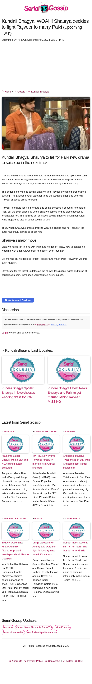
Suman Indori (72, 518)
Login (5, 332)
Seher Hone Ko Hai (13, 632)
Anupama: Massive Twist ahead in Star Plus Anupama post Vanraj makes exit (76, 461)
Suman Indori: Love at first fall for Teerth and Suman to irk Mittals (75, 546)
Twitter (67, 661)
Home (7, 91)
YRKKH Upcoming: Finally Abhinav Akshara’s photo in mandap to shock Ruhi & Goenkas (15, 550)
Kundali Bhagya (38, 91)
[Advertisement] (46, 65)
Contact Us (52, 661)
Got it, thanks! (58, 324)
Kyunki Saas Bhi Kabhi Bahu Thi (34, 627)
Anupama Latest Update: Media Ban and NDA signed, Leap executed (15, 461)
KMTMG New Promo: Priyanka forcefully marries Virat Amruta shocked (44, 461)
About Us (15, 661)
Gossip (19, 91)
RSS (79, 661)
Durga (38, 518)
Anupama (9, 432)
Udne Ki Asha (62, 627)
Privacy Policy (41, 325)
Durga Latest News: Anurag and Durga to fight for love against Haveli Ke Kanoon (44, 548)
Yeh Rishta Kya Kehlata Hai (19, 518)
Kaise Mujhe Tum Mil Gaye (49, 432)
